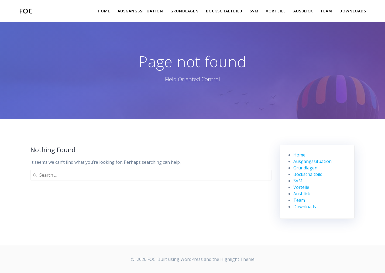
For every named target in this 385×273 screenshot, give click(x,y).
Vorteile (276, 10)
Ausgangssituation (140, 10)
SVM (254, 10)
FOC (26, 11)
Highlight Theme (237, 259)
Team (326, 10)
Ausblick (303, 10)
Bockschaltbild (224, 10)
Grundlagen (184, 10)
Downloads (352, 10)
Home (104, 10)
